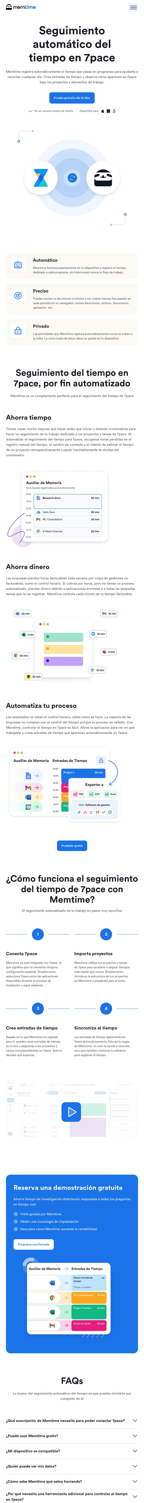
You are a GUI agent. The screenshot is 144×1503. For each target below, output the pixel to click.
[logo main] (21, 7)
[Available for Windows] (108, 111)
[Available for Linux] (114, 111)
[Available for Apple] (102, 111)
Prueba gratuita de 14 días (72, 97)
